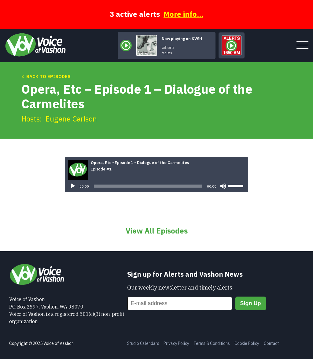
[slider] (148, 186)
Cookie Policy (246, 343)
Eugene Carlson (71, 119)
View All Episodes (157, 231)
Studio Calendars (143, 343)
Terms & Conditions (211, 343)
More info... (183, 14)
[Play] (73, 186)
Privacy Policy (176, 343)
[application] (156, 186)
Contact (271, 343)
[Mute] (223, 186)
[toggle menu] (302, 45)
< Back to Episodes (46, 76)
